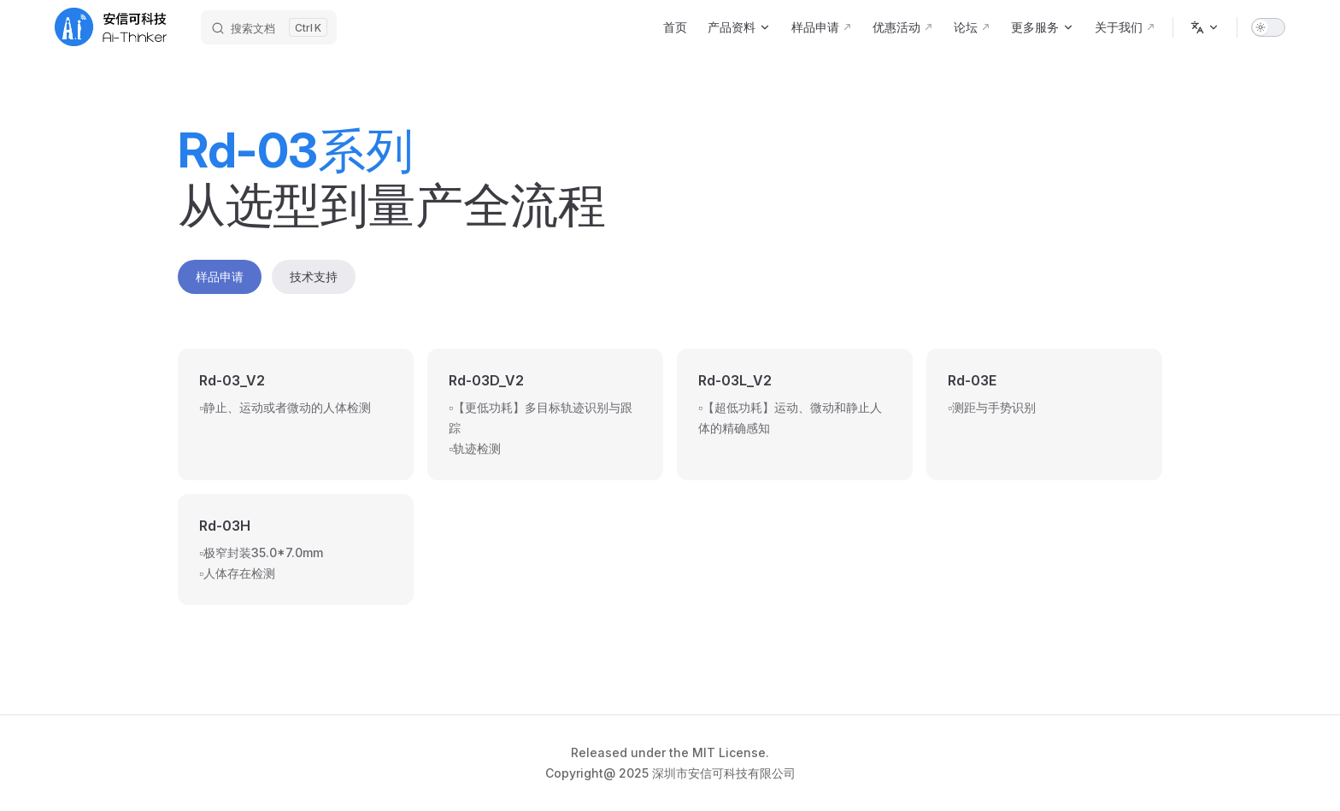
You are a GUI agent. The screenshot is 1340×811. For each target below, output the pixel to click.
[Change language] (1205, 27)
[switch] (1268, 27)
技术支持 (314, 276)
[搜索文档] (269, 27)
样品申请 (220, 276)
